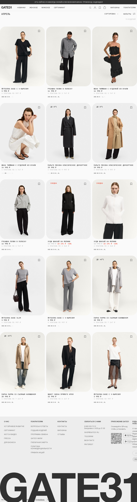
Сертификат (9, 430)
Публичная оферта (39, 442)
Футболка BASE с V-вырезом (15, 89)
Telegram (88, 436)
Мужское (46, 7)
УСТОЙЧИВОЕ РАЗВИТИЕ (14, 426)
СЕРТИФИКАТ (59, 7)
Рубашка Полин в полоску (60, 89)
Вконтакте (89, 440)
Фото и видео (10, 434)
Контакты (62, 426)
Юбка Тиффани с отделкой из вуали (111, 89)
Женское (33, 7)
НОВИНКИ (21, 7)
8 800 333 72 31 (90, 426)
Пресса (7, 438)
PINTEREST (88, 444)
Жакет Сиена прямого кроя (60, 394)
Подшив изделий (39, 430)
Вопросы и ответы (39, 426)
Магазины (115, 7)
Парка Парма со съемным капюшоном (111, 318)
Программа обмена (39, 434)
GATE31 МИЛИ (36, 438)
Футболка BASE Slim (11, 318)
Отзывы (61, 434)
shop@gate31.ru (91, 432)
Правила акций (37, 452)
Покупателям (129, 7)
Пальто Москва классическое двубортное (67, 165)
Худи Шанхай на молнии (59, 241)
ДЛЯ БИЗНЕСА (10, 442)
